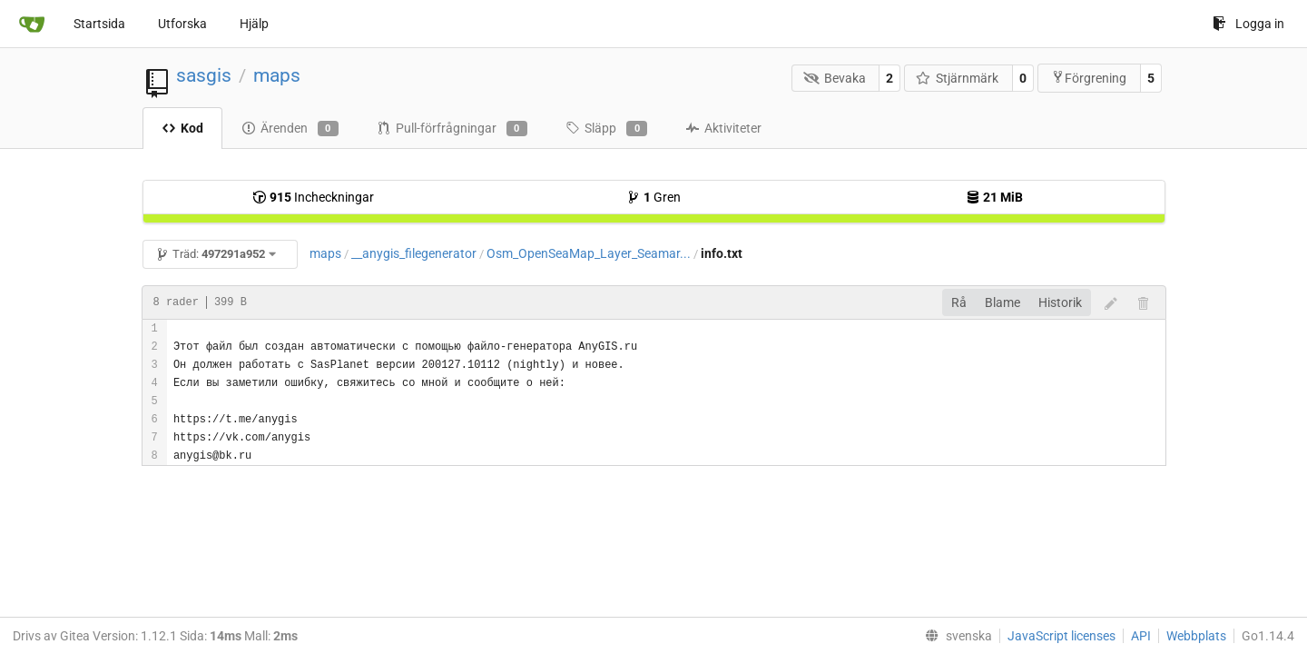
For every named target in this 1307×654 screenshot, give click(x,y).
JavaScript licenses (1061, 636)
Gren (653, 197)
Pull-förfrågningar (452, 129)
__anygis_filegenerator (414, 253)
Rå (959, 302)
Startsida (99, 23)
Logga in (1248, 23)
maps (276, 75)
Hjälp (254, 23)
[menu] (955, 636)
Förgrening (1088, 77)
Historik (1060, 302)
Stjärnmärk (957, 78)
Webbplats (1196, 636)
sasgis (203, 75)
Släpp (606, 129)
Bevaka (834, 78)
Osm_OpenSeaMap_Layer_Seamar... (588, 253)
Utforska (182, 23)
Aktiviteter (723, 128)
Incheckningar (313, 197)
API (1141, 636)
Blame (1002, 302)
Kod (182, 128)
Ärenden (290, 129)
